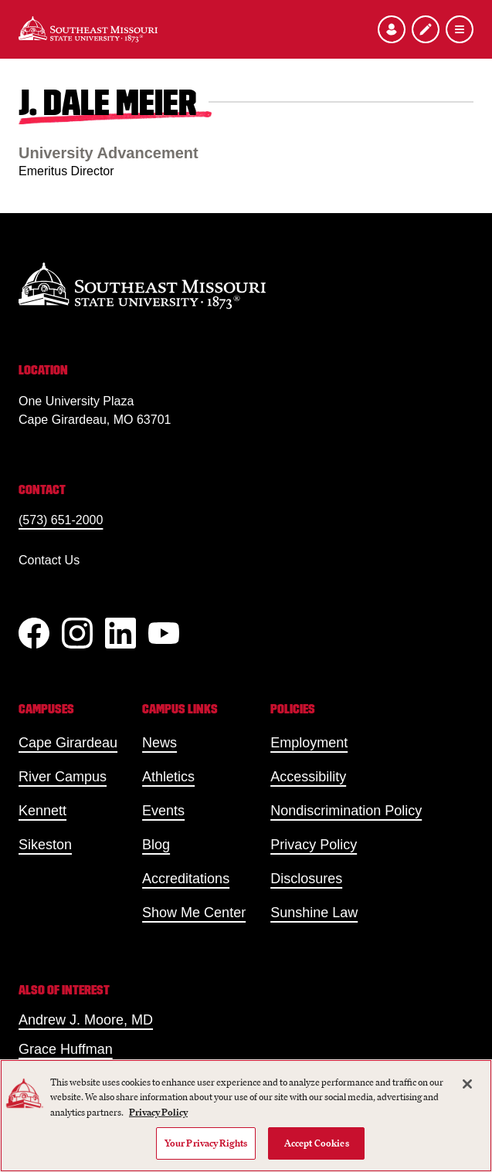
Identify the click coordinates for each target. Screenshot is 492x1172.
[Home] (88, 29)
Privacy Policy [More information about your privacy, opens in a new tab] (158, 1112)
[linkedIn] (120, 633)
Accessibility (308, 776)
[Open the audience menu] (391, 29)
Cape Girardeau (68, 742)
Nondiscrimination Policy (346, 810)
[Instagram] (77, 633)
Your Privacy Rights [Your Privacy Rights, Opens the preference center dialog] (206, 1143)
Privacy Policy (313, 844)
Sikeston (45, 844)
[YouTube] (163, 633)
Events (163, 810)
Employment (309, 742)
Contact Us (49, 560)
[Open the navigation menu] (459, 29)
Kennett (42, 810)
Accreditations (185, 878)
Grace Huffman (66, 1049)
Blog (156, 844)
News (159, 742)
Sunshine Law (314, 912)
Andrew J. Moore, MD (86, 1020)
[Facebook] (34, 633)
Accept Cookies (316, 1143)
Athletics (168, 776)
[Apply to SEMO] (425, 29)
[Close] (467, 1084)
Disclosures (306, 878)
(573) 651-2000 (61, 520)
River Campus (63, 776)
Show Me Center (194, 912)
